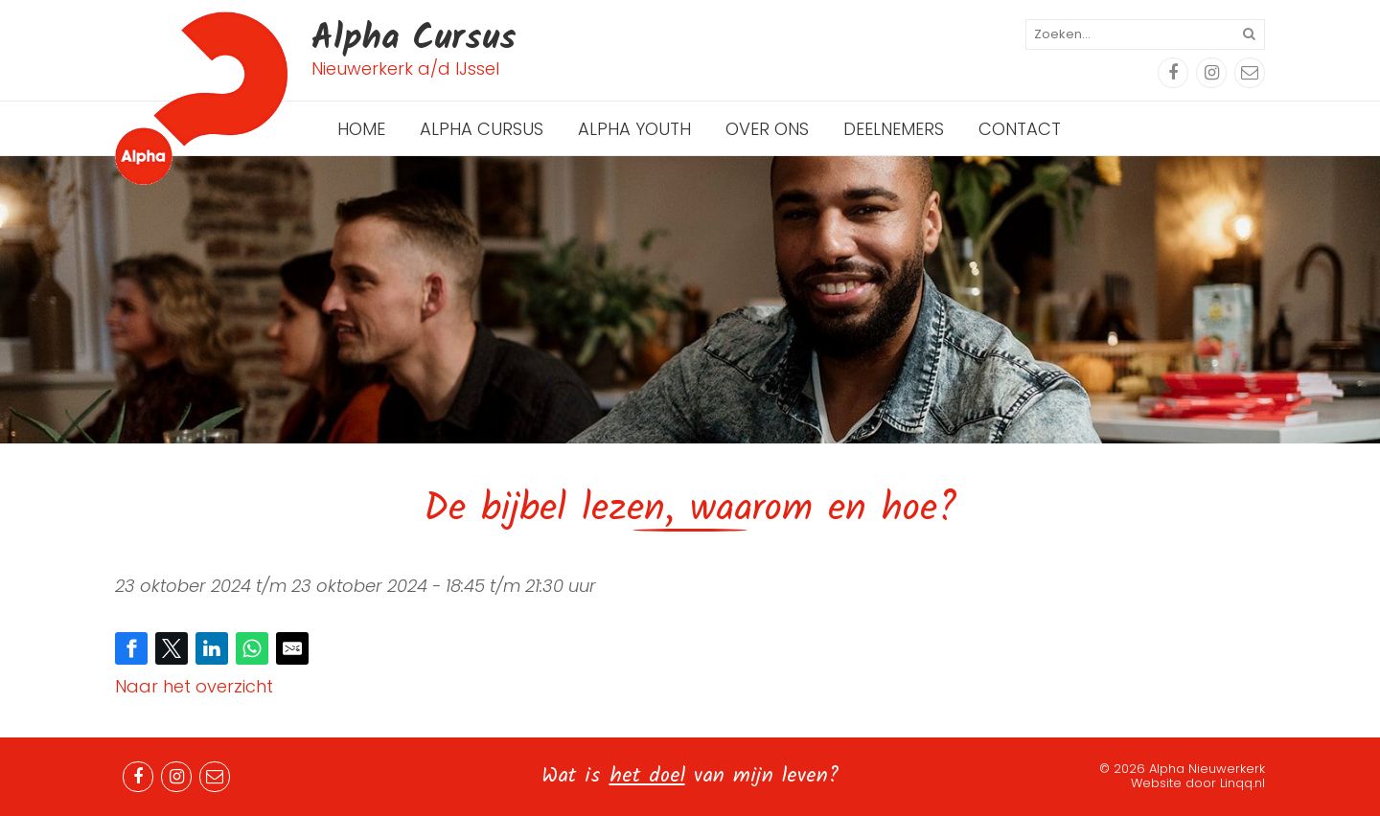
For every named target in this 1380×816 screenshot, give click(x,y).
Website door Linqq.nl (1198, 783)
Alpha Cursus (481, 129)
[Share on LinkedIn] (212, 648)
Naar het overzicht (194, 686)
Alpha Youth (634, 129)
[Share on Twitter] (171, 648)
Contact (1019, 129)
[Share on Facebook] (131, 648)
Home (361, 129)
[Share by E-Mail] (292, 648)
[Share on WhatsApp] (252, 648)
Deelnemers (893, 129)
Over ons (767, 129)
